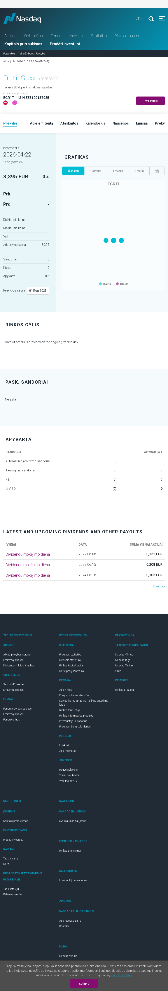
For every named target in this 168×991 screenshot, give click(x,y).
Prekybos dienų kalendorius (75, 726)
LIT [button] (137, 18)
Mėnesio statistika (70, 660)
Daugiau (159, 586)
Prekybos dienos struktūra (74, 695)
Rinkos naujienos (128, 35)
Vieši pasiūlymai (68, 780)
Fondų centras (11, 719)
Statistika (99, 35)
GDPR (118, 671)
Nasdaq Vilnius (124, 654)
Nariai (6, 864)
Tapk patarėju (11, 889)
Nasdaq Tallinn (124, 665)
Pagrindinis (9, 53)
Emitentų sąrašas (13, 660)
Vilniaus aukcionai (69, 775)
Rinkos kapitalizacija (71, 665)
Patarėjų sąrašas (13, 894)
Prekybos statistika (70, 654)
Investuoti (151, 100)
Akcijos (10, 35)
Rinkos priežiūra (124, 689)
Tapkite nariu (10, 858)
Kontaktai (64, 926)
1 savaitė (95, 170)
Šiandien (73, 170)
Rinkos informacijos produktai (76, 715)
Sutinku (84, 983)
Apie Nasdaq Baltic (70, 920)
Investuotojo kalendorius (73, 721)
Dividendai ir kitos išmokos (18, 665)
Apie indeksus (67, 750)
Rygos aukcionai (68, 769)
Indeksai (76, 35)
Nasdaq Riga (122, 660)
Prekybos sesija (14, 290)
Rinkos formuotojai (70, 710)
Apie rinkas (65, 689)
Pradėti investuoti (65, 44)
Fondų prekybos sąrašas (17, 708)
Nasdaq (26, 18)
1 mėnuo (118, 170)
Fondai (56, 35)
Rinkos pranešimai (70, 850)
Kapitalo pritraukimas (23, 44)
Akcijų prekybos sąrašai (17, 654)
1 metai (139, 170)
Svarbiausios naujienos (72, 820)
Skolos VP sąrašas (13, 684)
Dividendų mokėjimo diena (27, 554)
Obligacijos (33, 35)
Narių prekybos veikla (71, 671)
